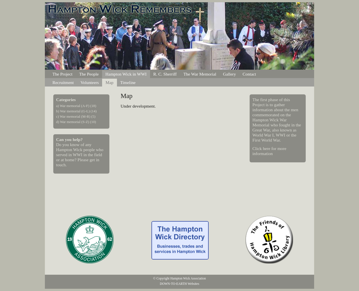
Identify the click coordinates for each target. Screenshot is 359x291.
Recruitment (63, 82)
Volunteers (89, 82)
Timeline (128, 82)
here (266, 148)
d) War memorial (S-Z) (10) (76, 122)
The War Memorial (199, 74)
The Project (62, 74)
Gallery (229, 74)
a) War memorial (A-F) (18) (76, 106)
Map (109, 82)
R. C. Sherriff (165, 74)
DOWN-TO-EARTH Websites (179, 283)
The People (89, 74)
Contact (249, 74)
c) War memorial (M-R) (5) (75, 117)
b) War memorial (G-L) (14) (76, 111)
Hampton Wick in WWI (126, 74)
